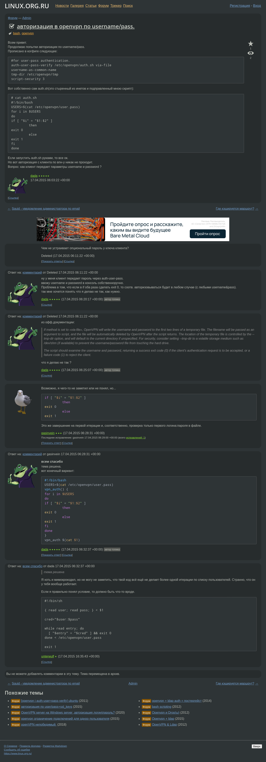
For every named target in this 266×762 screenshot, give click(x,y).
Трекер (116, 6)
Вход (257, 6)
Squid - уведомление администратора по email (46, 208)
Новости (62, 6)
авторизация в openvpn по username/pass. (76, 26)
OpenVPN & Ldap (164, 724)
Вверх (256, 746)
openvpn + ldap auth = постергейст (177, 700)
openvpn (28, 33)
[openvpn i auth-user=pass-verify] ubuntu (49, 700)
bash (16, 33)
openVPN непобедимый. (38, 724)
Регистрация (240, 6)
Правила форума (30, 746)
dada (34, 175)
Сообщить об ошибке (17, 749)
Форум (103, 6)
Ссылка (13, 197)
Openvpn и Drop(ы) (165, 712)
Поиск (128, 6)
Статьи (90, 6)
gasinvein (48, 433)
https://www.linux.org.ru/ (18, 753)
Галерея (77, 6)
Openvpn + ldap (163, 718)
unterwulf (47, 656)
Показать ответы (52, 261)
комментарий (32, 272)
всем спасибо (32, 566)
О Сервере (10, 746)
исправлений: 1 (135, 437)
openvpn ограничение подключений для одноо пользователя (65, 718)
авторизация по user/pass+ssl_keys (46, 706)
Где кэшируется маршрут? (235, 208)
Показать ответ (51, 443)
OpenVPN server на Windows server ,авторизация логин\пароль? (68, 712)
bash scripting (161, 706)
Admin (26, 18)
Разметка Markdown (55, 746)
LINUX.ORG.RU (27, 6)
